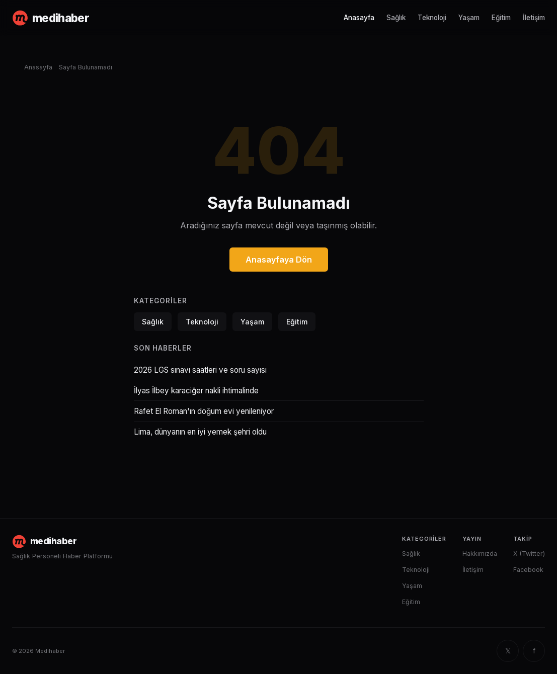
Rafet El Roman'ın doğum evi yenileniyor (204, 411)
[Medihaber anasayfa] (50, 18)
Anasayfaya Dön (279, 260)
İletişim (534, 18)
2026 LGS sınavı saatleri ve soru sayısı (200, 370)
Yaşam (469, 18)
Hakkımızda (479, 553)
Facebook (528, 569)
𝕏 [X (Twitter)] (508, 651)
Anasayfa (359, 18)
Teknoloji (432, 18)
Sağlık (396, 18)
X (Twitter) (529, 553)
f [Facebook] (534, 651)
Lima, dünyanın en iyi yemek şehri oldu (200, 432)
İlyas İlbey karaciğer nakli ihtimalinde (196, 390)
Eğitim (501, 18)
